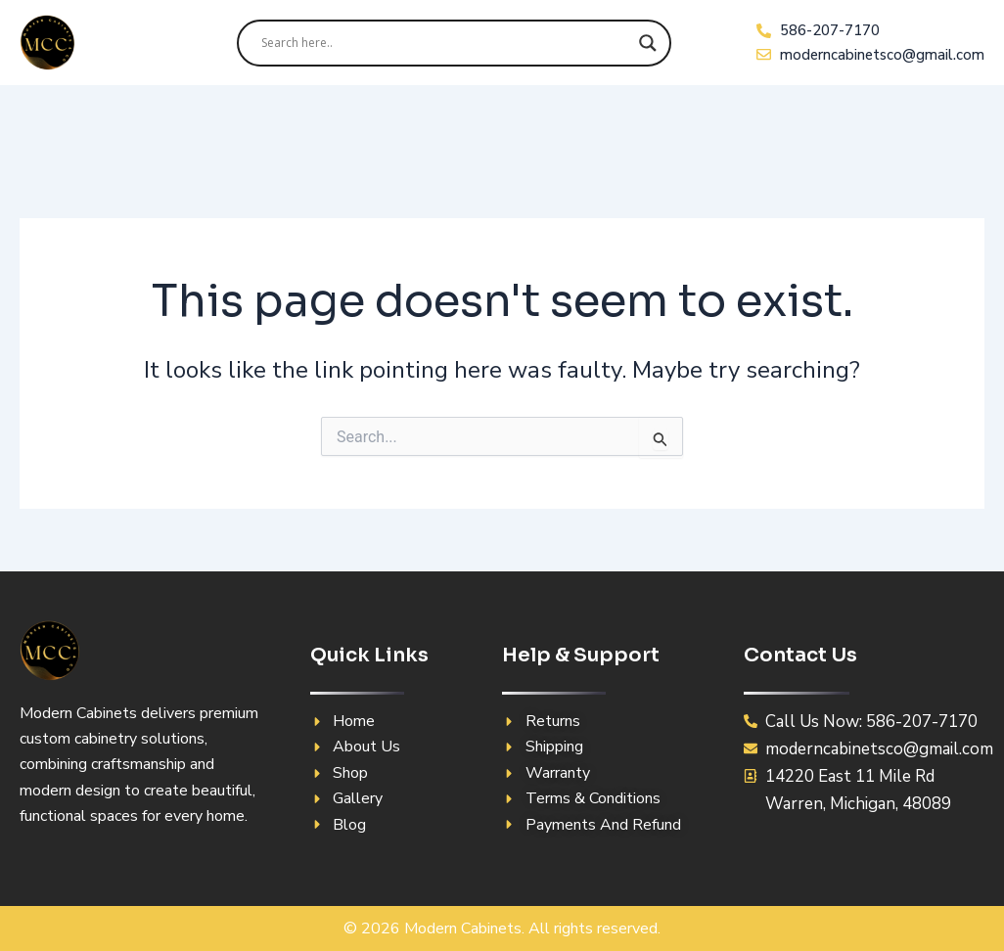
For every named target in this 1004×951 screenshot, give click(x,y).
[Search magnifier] (648, 43)
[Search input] (445, 43)
